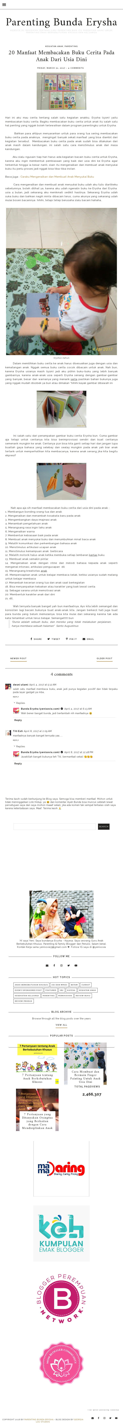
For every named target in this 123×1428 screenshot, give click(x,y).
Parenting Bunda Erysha (61, 22)
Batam (74, 984)
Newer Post (21, 657)
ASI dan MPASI (59, 984)
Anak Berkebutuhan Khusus (31, 984)
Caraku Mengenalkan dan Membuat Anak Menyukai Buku (57, 176)
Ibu (62, 989)
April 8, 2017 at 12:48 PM (78, 751)
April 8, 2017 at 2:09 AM (38, 730)
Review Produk (23, 1000)
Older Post (102, 657)
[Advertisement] (61, 859)
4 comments (76, 68)
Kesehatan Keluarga (27, 995)
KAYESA (71, 989)
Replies (20, 702)
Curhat (86, 984)
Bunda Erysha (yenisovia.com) (40, 708)
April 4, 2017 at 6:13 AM (78, 708)
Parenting (71, 46)
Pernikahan (65, 995)
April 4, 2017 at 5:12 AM (42, 683)
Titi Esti (18, 730)
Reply (16, 696)
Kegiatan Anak (54, 46)
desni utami (20, 683)
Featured (50, 989)
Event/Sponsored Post (28, 989)
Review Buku (83, 995)
